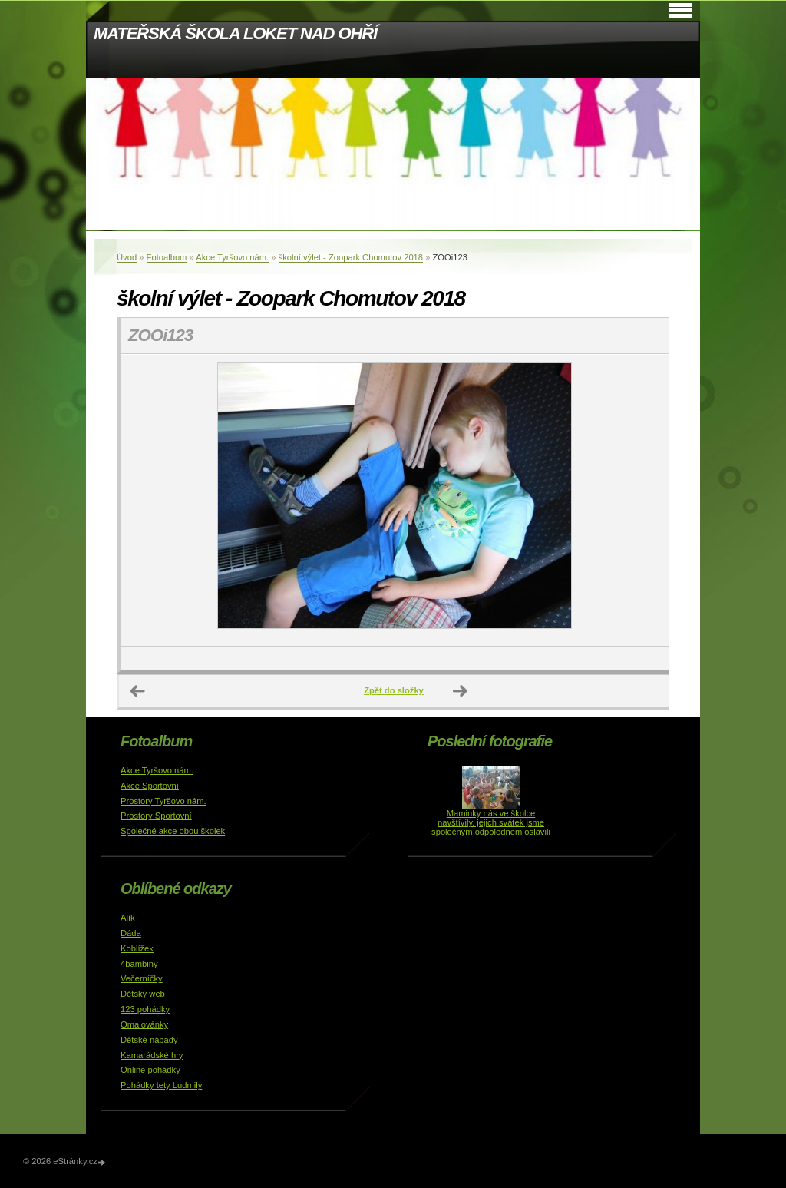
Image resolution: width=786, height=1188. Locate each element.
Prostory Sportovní (156, 815)
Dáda (131, 933)
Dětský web (143, 993)
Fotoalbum (167, 257)
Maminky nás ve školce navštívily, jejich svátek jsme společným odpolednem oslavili (490, 822)
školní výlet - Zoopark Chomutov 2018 (351, 257)
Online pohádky (150, 1069)
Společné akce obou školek (173, 831)
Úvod (127, 257)
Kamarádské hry (152, 1055)
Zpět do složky (394, 690)
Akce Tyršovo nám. (232, 257)
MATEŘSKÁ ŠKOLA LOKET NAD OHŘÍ (235, 33)
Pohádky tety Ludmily (161, 1085)
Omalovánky (144, 1024)
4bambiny (139, 963)
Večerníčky (142, 978)
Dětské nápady (149, 1039)
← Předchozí (138, 691)
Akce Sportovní (150, 785)
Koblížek (137, 948)
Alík (128, 917)
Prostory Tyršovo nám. (163, 801)
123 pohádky (145, 1009)
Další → (460, 691)
